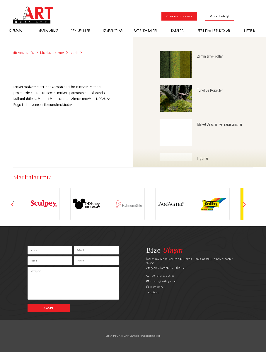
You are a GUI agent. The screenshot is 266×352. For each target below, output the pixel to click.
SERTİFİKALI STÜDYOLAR (213, 30)
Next (244, 204)
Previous (12, 204)
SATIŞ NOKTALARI (145, 30)
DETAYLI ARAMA (180, 16)
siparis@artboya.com (161, 281)
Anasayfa (26, 53)
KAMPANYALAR (112, 30)
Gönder (48, 308)
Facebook (152, 292)
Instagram (154, 287)
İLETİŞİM (249, 30)
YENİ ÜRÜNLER (80, 30)
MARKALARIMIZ (48, 30)
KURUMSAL (16, 30)
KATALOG (177, 30)
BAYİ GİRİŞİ (220, 16)
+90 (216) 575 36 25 (160, 275)
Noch (74, 53)
